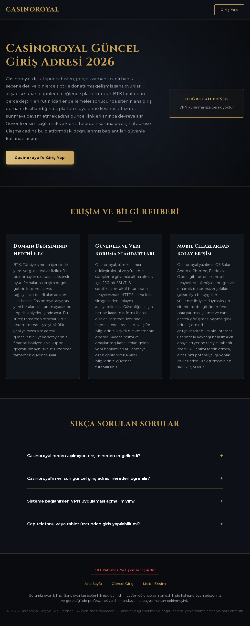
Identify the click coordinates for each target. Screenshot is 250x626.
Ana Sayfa (93, 584)
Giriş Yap (229, 10)
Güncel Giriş (122, 584)
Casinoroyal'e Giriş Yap (40, 157)
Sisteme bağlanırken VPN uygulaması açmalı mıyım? (81, 501)
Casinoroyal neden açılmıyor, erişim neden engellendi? (83, 455)
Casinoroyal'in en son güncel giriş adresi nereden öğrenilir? (88, 478)
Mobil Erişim (154, 584)
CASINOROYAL (32, 9)
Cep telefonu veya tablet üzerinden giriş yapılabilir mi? (83, 523)
